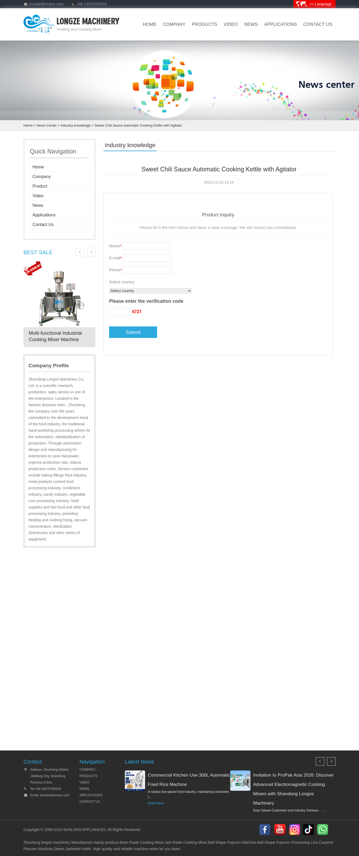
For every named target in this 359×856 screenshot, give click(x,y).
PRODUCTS (88, 776)
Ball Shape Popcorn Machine (232, 842)
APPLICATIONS (90, 795)
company (174, 24)
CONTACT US (317, 24)
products (204, 24)
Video (38, 195)
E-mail (115, 258)
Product (40, 186)
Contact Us (43, 224)
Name (115, 246)
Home (28, 125)
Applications (280, 24)
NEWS (84, 789)
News (38, 205)
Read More (155, 803)
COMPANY (87, 770)
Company (42, 176)
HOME (150, 24)
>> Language (320, 4)
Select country (121, 282)
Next (91, 252)
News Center (47, 125)
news (251, 24)
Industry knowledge (75, 125)
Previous (80, 252)
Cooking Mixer (152, 842)
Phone (115, 270)
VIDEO (231, 24)
